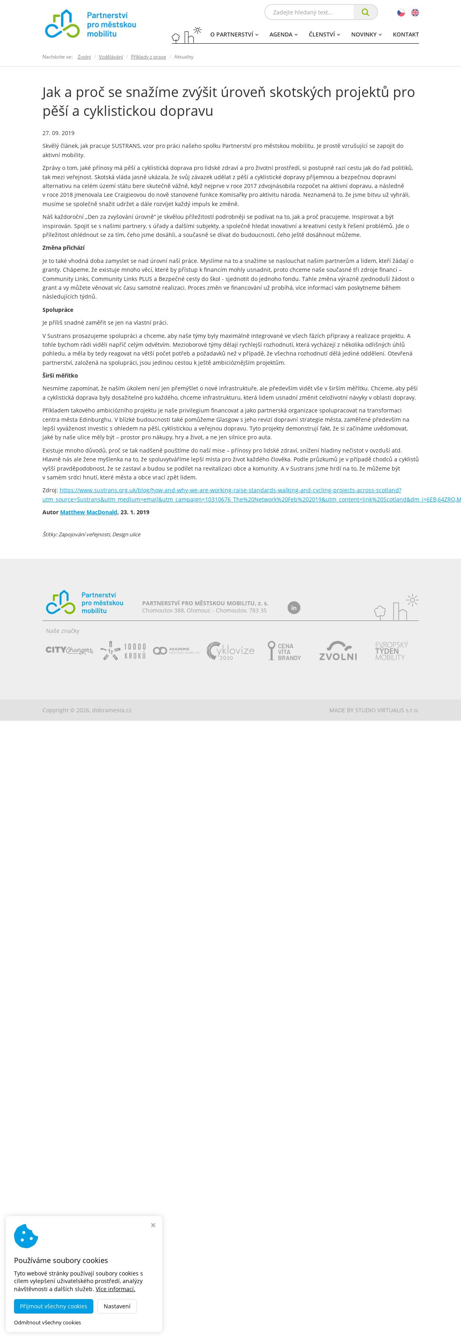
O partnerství (234, 34)
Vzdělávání (111, 56)
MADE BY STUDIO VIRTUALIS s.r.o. (374, 710)
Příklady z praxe (148, 56)
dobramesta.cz (112, 710)
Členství (324, 34)
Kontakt (406, 34)
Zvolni (84, 56)
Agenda (284, 34)
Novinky (366, 34)
